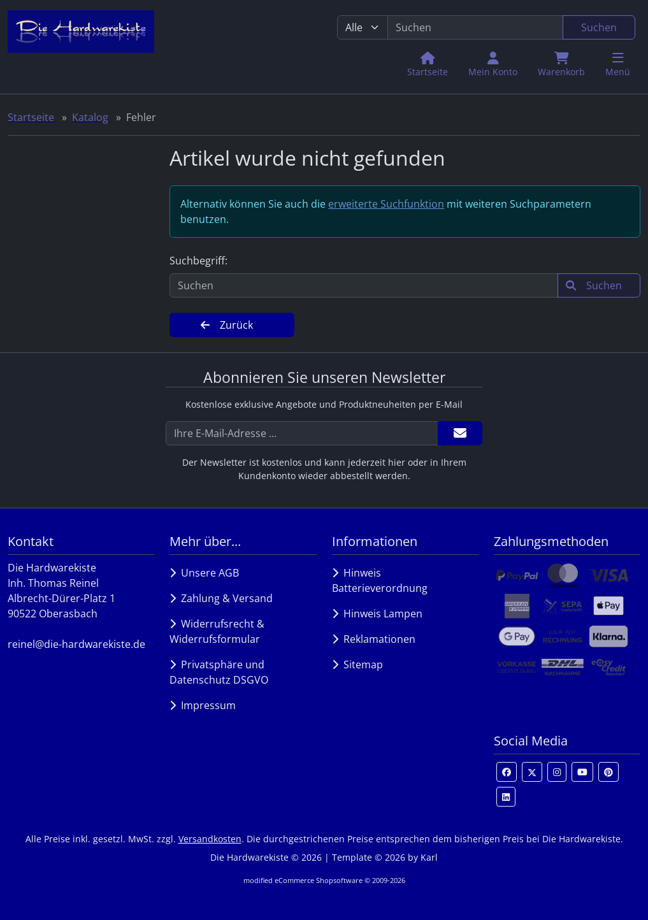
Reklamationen (373, 639)
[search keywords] (475, 27)
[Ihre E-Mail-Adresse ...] (302, 433)
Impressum (202, 705)
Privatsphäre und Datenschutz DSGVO (218, 672)
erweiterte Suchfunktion (386, 204)
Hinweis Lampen (377, 614)
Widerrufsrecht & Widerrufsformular (216, 631)
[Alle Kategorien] (362, 27)
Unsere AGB (204, 573)
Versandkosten (209, 839)
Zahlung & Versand (221, 598)
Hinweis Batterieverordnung (380, 580)
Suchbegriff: (198, 261)
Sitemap (357, 665)
